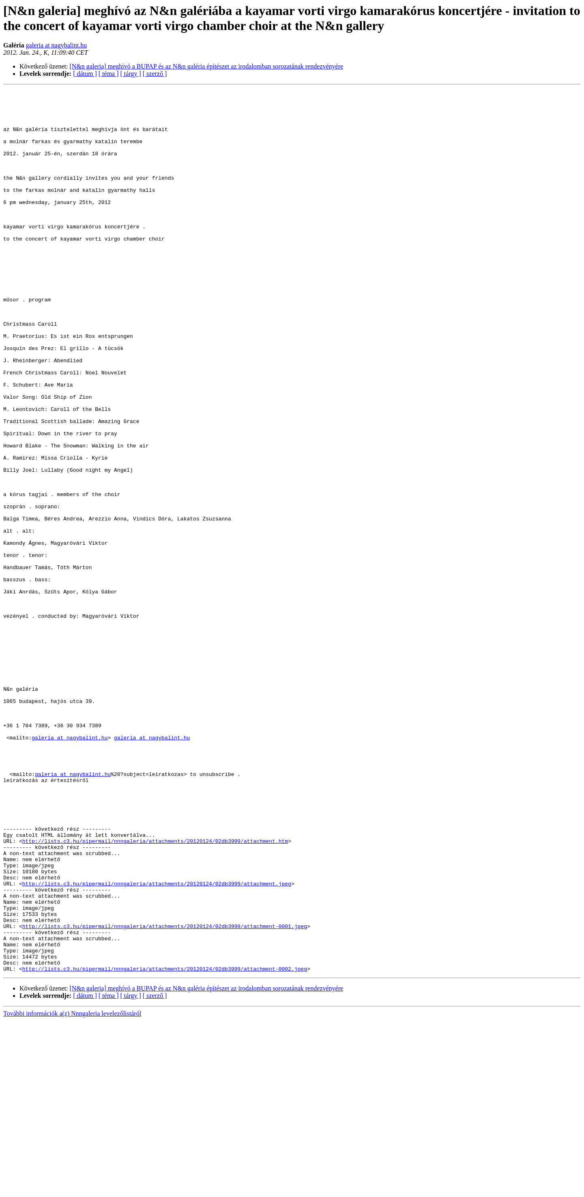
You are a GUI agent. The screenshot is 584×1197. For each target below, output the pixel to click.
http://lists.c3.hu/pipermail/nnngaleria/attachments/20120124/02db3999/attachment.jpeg (156, 1043)
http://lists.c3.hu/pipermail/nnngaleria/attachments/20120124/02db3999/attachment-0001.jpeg (164, 1094)
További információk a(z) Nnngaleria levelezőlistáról (72, 1189)
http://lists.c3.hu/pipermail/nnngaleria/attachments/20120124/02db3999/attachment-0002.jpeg (164, 1145)
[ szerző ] (155, 73)
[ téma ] (109, 73)
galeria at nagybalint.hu (56, 45)
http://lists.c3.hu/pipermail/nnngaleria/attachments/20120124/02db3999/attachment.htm (155, 991)
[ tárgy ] (130, 73)
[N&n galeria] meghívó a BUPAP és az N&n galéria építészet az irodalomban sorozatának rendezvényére (207, 66)
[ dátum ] (85, 73)
